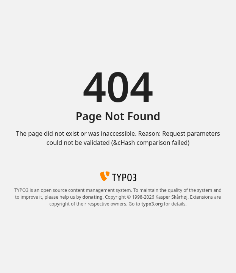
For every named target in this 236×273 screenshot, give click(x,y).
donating (93, 197)
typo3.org (152, 204)
